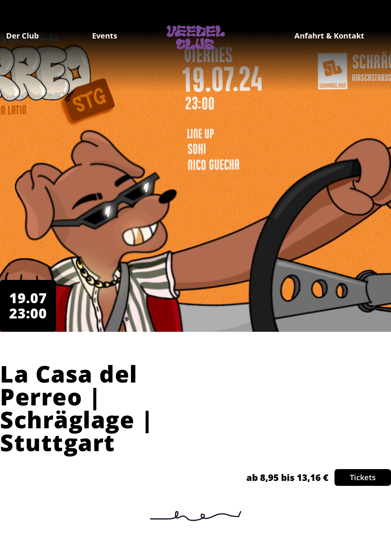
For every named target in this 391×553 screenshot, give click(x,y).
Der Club (22, 36)
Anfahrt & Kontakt (329, 36)
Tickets (363, 477)
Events (104, 36)
